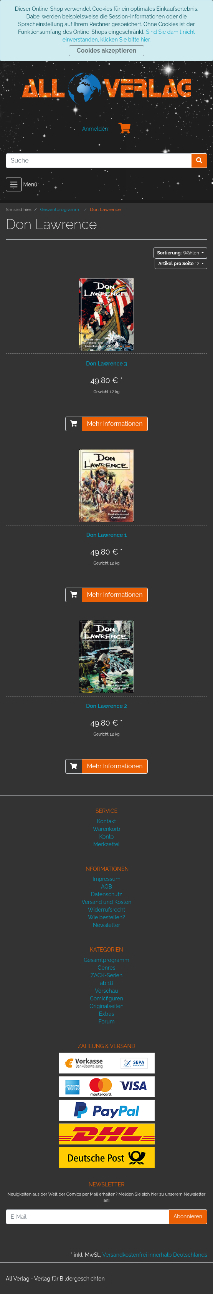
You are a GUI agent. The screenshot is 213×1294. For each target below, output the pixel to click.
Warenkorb (107, 829)
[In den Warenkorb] (73, 424)
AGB (106, 887)
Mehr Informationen (114, 423)
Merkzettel (106, 844)
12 (179, 263)
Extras (106, 1014)
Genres (106, 968)
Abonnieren (187, 1216)
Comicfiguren (106, 998)
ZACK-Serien (106, 975)
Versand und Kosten (107, 902)
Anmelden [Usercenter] (95, 129)
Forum (106, 1021)
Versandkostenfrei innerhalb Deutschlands (154, 1255)
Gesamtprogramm (106, 960)
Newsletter (106, 925)
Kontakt (106, 821)
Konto (106, 837)
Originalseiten (106, 1006)
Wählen (178, 253)
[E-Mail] (87, 1216)
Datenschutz (106, 894)
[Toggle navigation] (14, 184)
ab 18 (106, 983)
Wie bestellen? (106, 917)
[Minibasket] (124, 129)
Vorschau (106, 991)
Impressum (106, 879)
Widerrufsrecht (106, 910)
